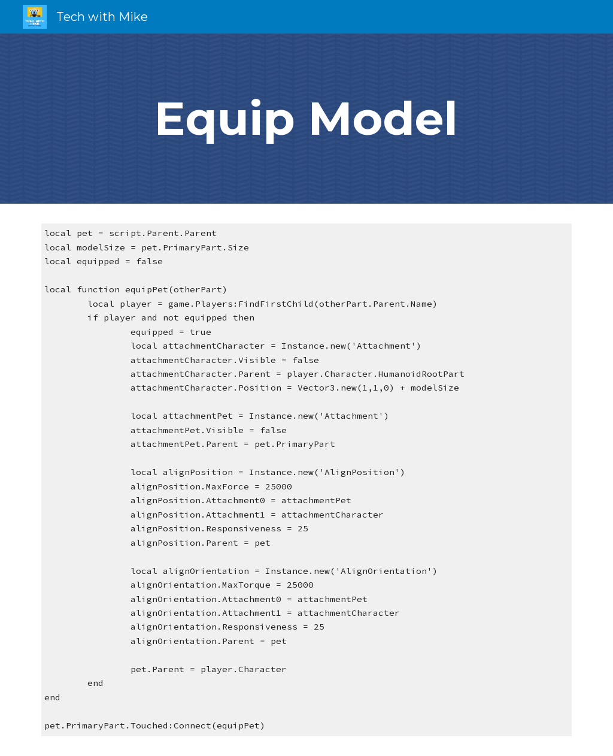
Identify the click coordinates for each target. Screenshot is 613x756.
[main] (306, 118)
